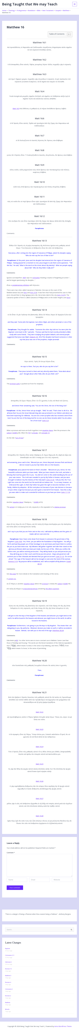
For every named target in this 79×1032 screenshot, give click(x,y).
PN (29, 433)
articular (35, 433)
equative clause (47, 430)
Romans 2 (8, 996)
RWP (24, 278)
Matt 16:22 (39, 712)
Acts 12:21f (61, 295)
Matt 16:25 (39, 764)
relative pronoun (60, 507)
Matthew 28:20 (58, 630)
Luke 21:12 (59, 556)
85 (17, 640)
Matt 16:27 (39, 798)
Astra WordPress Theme (63, 1026)
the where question (52, 589)
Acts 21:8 (33, 292)
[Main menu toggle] (74, 4)
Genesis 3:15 (13, 561)
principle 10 (45, 433)
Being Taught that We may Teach (29, 4)
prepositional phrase (30, 589)
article (12, 507)
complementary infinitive (20, 285)
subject (9, 433)
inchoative (36, 278)
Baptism (7, 948)
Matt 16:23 (39, 729)
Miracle (7, 1009)
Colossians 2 (9, 989)
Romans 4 (8, 982)
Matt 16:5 (16, 108)
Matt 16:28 (39, 816)
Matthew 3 (8, 975)
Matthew (7, 1002)
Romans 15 (8, 969)
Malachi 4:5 (34, 337)
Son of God (19, 438)
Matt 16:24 (39, 747)
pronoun (45, 584)
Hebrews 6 (8, 962)
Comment (11, 853)
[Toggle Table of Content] (67, 34)
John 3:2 (45, 421)
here (25, 292)
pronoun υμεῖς (15, 384)
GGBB (15, 433)
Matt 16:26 (39, 781)
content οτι (12, 579)
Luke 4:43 (18, 541)
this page (13, 574)
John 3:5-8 (50, 480)
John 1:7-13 (66, 492)
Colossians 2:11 (9, 955)
